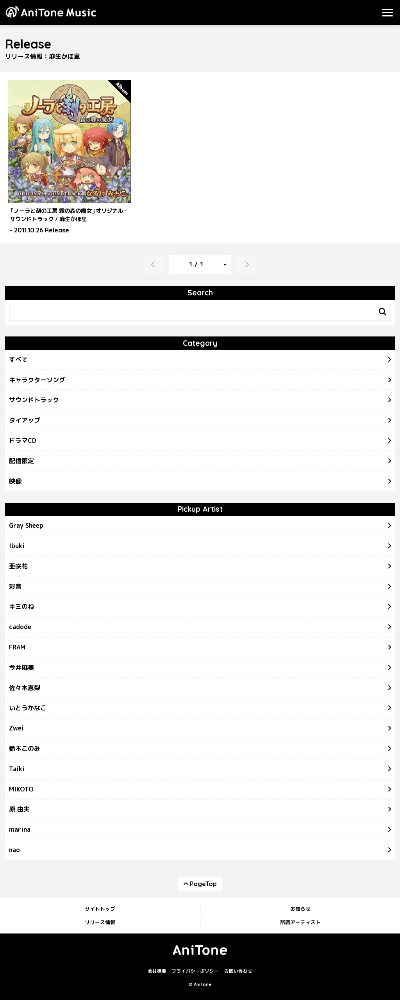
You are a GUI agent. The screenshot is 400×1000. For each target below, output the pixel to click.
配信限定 (21, 461)
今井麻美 (21, 667)
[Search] (382, 312)
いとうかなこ (27, 707)
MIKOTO (21, 789)
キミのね (21, 606)
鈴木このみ (24, 748)
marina (19, 829)
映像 (15, 481)
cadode (20, 626)
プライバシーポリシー (195, 971)
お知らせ (300, 908)
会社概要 (157, 971)
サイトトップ (100, 908)
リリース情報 (100, 922)
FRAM (17, 647)
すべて (18, 359)
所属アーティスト (300, 922)
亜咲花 (18, 566)
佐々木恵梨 (24, 687)
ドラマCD (22, 440)
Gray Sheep (26, 525)
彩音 (15, 586)
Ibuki (17, 545)
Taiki (17, 768)
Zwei (16, 728)
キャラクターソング (37, 380)
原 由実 (19, 809)
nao (14, 849)
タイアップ (24, 420)
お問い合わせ (238, 971)
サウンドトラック (34, 400)
